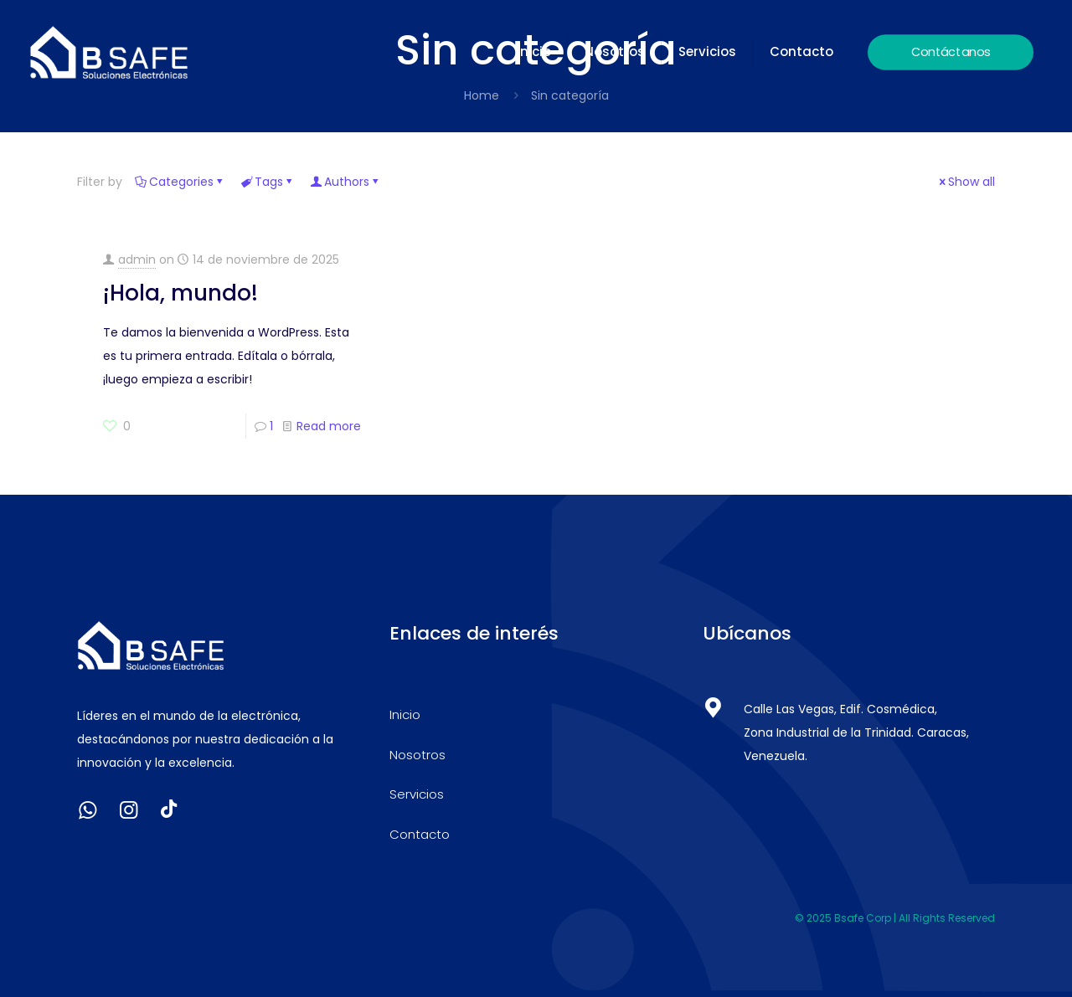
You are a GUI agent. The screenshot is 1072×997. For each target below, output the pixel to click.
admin (137, 259)
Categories (180, 181)
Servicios (416, 794)
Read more (328, 426)
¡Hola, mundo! (180, 293)
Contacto (419, 834)
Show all (965, 181)
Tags (267, 181)
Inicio (404, 714)
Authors (345, 181)
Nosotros (417, 754)
